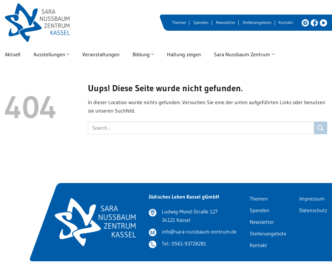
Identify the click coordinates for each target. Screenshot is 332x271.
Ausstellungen (51, 54)
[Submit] (320, 128)
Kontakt (286, 22)
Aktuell (12, 54)
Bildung (143, 54)
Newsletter (225, 22)
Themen (179, 22)
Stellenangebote (257, 22)
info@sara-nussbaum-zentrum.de (199, 231)
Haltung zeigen (184, 54)
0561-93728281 (189, 243)
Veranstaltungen (101, 54)
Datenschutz (313, 210)
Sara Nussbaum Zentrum (244, 54)
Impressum (312, 198)
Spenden (200, 22)
